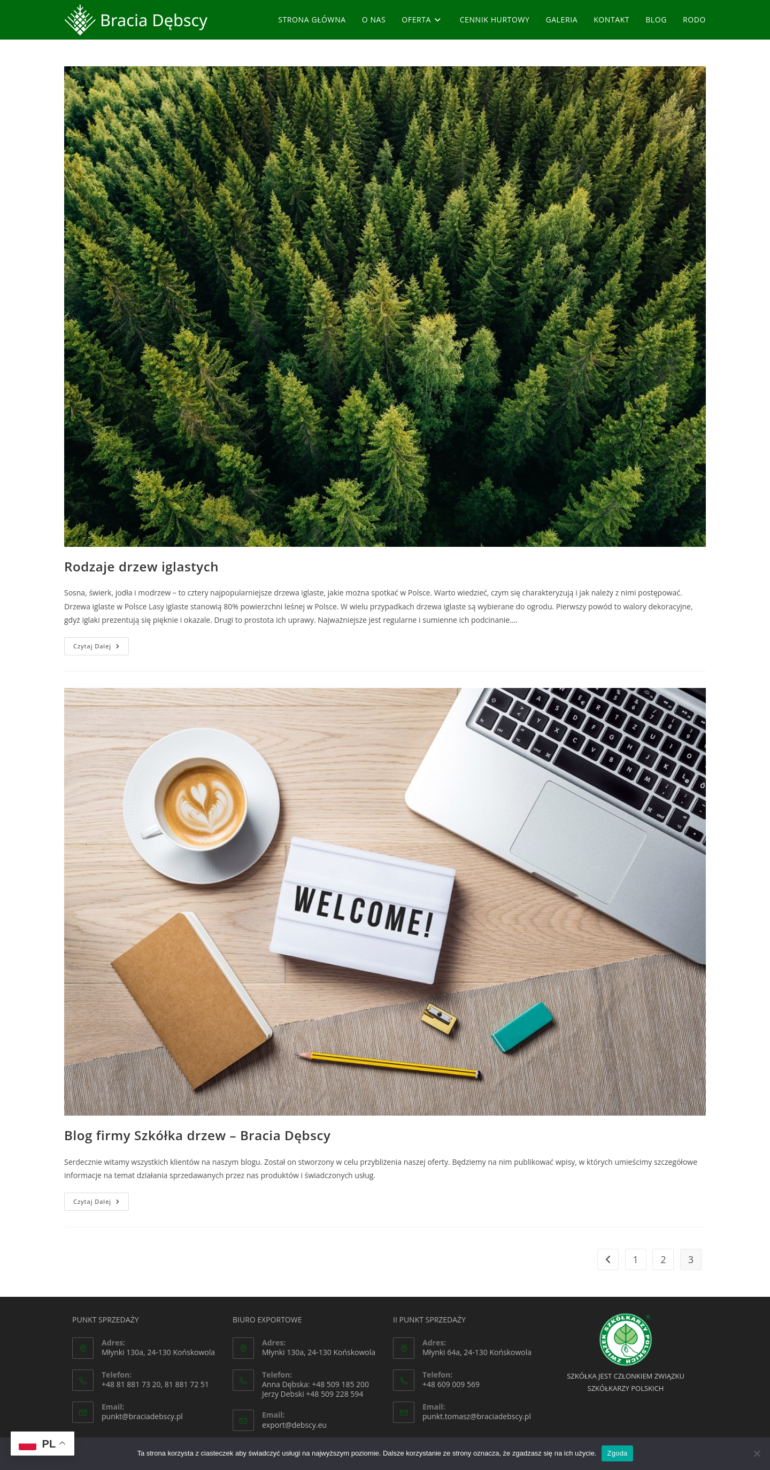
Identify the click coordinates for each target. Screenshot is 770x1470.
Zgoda (617, 1453)
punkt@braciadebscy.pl (142, 1416)
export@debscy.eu (294, 1425)
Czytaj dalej (101, 648)
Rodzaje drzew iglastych (141, 566)
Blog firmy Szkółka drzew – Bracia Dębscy (197, 1135)
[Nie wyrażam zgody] (756, 1453)
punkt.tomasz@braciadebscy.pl (476, 1416)
